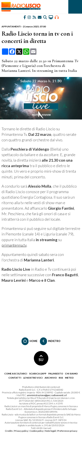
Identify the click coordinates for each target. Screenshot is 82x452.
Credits (9, 430)
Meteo (69, 377)
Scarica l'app (37, 373)
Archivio (51, 377)
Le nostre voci (33, 377)
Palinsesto (55, 373)
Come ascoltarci (15, 373)
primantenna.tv (14, 245)
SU (41, 358)
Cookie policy (36, 430)
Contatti (14, 377)
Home (29, 341)
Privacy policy (21, 430)
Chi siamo (71, 373)
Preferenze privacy (67, 430)
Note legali (50, 430)
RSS (61, 377)
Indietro (50, 341)
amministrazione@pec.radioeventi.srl (47, 395)
